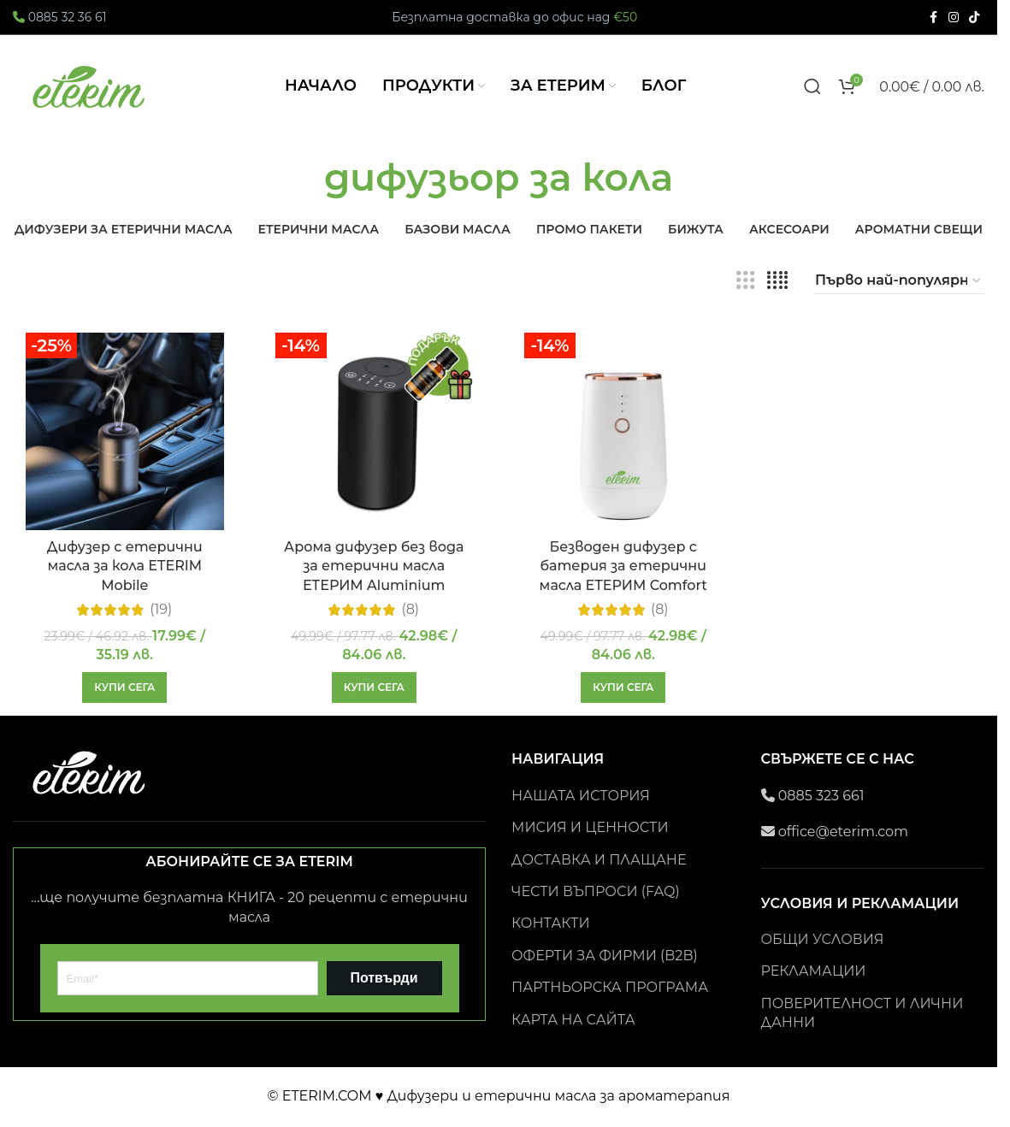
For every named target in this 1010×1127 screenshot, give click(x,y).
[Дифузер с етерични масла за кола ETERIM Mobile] (125, 432)
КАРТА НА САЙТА (573, 1020)
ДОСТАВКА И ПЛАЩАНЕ (598, 860)
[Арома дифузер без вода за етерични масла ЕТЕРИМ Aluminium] (374, 432)
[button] (124, 687)
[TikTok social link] (974, 17)
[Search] (812, 86)
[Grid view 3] (745, 280)
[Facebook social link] (933, 17)
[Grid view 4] (777, 280)
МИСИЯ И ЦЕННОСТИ (590, 827)
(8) (410, 610)
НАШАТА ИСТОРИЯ (580, 796)
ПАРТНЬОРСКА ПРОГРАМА (609, 987)
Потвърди (383, 978)
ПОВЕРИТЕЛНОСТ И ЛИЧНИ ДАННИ (862, 1012)
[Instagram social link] (953, 17)
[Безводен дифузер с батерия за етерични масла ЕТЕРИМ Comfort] (623, 432)
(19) (161, 610)
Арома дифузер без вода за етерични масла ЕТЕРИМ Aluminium (374, 566)
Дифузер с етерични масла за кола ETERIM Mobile (125, 566)
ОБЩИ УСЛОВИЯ (822, 939)
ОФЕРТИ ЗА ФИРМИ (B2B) (604, 955)
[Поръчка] (898, 280)
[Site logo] (90, 85)
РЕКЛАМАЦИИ (813, 971)
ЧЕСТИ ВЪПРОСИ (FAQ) (595, 891)
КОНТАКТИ (550, 923)
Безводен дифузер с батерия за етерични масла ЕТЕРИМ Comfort (623, 566)
